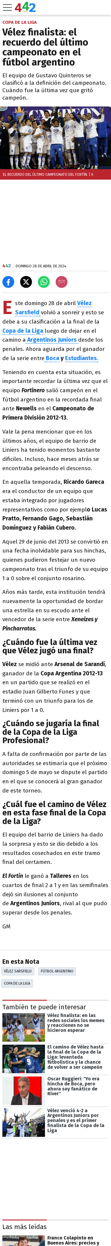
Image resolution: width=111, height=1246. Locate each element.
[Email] (61, 282)
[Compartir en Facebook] (8, 282)
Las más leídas (24, 1227)
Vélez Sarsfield (18, 971)
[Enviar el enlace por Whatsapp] (44, 282)
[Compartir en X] (26, 282)
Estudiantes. (81, 358)
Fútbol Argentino (57, 971)
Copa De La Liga (17, 983)
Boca (52, 358)
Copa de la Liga (22, 330)
